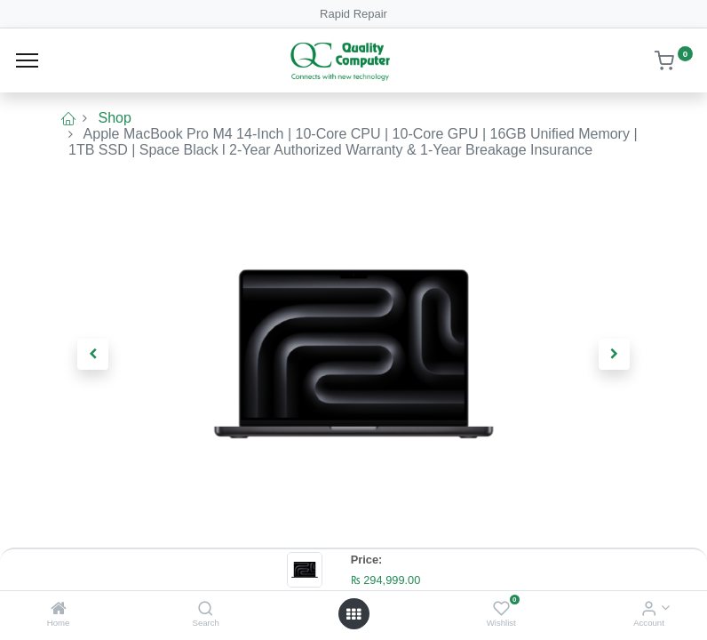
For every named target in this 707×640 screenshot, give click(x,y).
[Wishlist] (501, 609)
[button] (93, 353)
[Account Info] (648, 609)
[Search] (205, 609)
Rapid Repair (353, 13)
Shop (114, 117)
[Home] (59, 609)
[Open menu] (353, 614)
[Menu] (27, 60)
